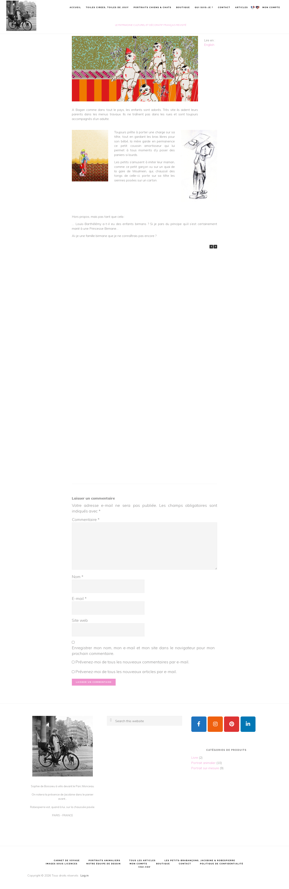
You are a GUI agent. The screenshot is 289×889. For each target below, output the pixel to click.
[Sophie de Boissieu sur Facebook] (198, 724)
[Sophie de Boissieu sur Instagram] (215, 724)
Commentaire (85, 519)
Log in (85, 875)
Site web (80, 620)
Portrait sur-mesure (205, 768)
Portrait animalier (203, 763)
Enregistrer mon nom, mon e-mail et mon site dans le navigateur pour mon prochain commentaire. (143, 650)
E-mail (79, 598)
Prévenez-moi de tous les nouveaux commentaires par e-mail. (132, 661)
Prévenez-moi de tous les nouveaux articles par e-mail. (126, 671)
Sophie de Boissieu (21, 16)
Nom (77, 576)
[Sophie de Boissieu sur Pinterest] (231, 724)
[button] (215, 246)
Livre (194, 758)
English (209, 45)
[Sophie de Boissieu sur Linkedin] (248, 724)
